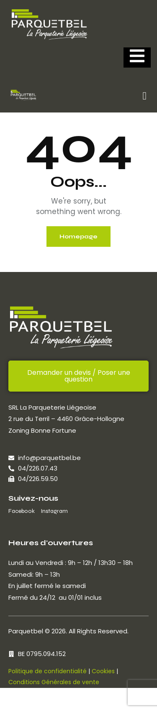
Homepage (78, 236)
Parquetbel (25, 631)
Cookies (103, 671)
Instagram (54, 511)
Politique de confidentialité (47, 671)
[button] (144, 96)
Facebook (21, 511)
